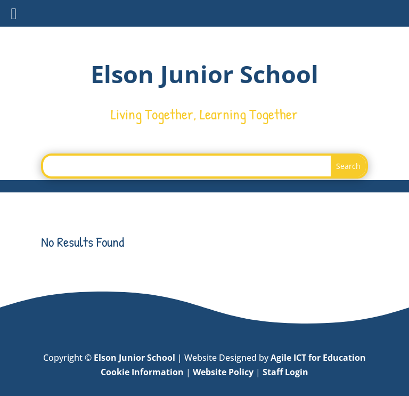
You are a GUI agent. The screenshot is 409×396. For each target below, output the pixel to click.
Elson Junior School (134, 357)
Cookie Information (142, 372)
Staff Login (285, 372)
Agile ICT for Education (318, 357)
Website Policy (223, 372)
